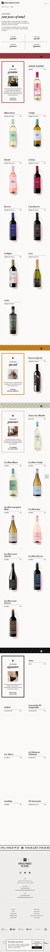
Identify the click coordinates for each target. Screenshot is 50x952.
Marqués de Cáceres (5, 6)
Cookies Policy (17, 947)
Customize (37, 942)
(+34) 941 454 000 (25, 893)
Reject (37, 944)
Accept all (37, 947)
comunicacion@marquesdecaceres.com (25, 895)
